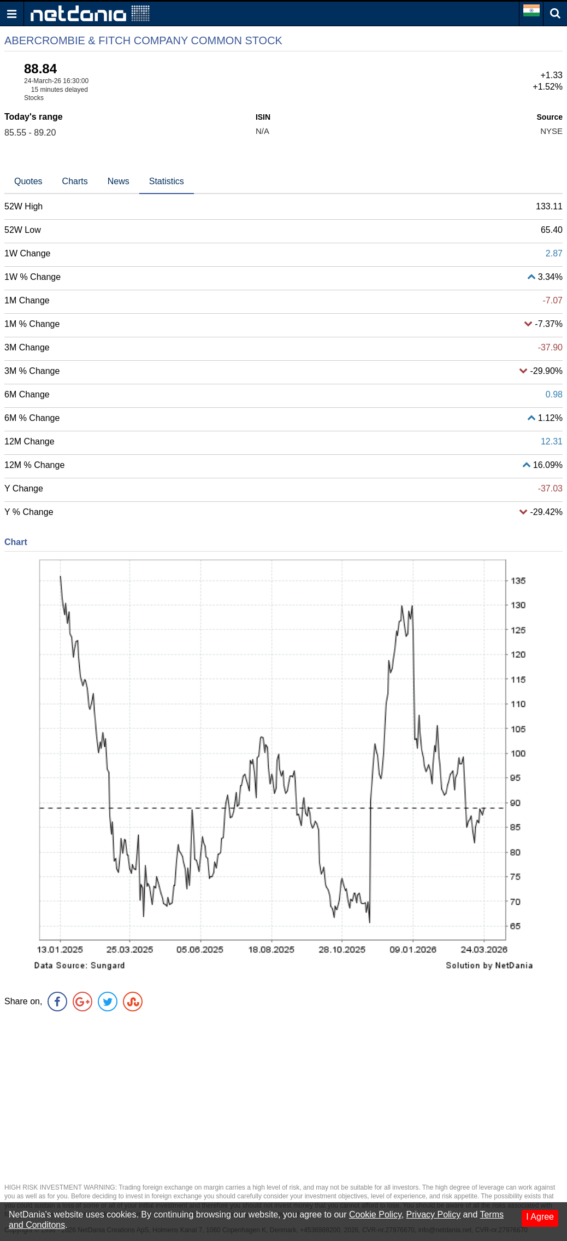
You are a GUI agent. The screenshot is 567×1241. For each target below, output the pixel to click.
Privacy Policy (433, 1214)
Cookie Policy (375, 1214)
